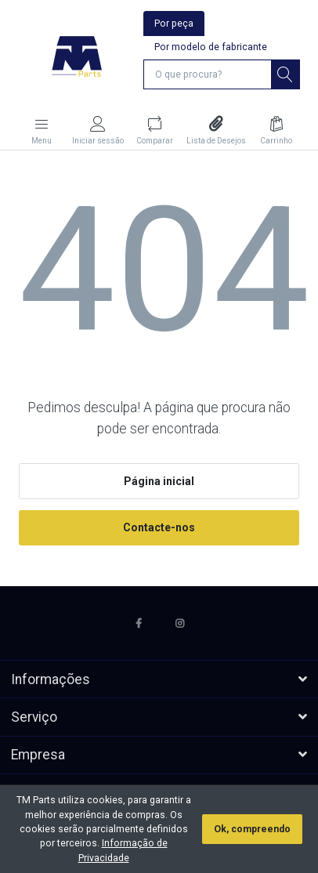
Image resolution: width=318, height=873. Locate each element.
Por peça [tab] (173, 23)
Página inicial (159, 481)
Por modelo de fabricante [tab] (210, 47)
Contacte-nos (159, 527)
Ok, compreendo (252, 829)
